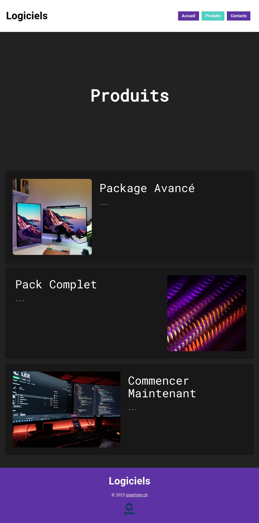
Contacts (239, 15)
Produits (213, 15)
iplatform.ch (137, 495)
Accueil (188, 15)
